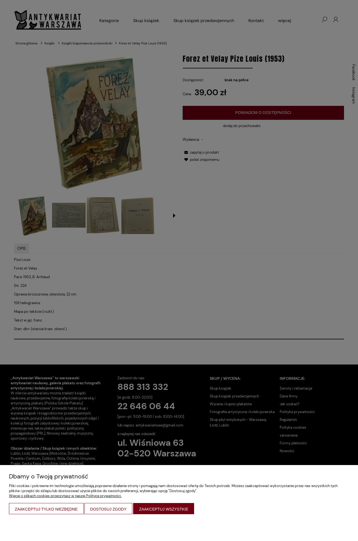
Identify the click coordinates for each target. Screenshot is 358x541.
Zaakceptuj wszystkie (163, 509)
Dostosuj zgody (108, 509)
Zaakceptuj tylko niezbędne (46, 509)
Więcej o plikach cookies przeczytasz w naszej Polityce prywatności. (65, 496)
